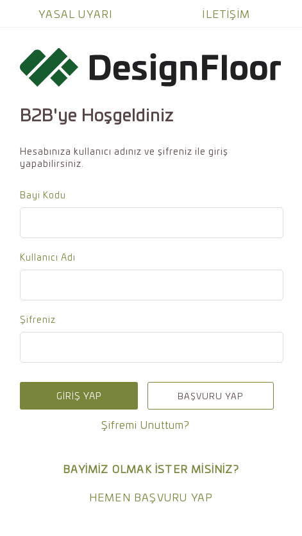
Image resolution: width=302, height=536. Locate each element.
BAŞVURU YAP (211, 395)
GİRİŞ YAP (78, 396)
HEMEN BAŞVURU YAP (151, 497)
